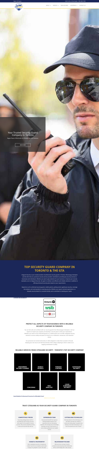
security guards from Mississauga (54, 330)
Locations (73, 5)
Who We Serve (64, 5)
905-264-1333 (81, 1)
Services (56, 5)
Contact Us (82, 5)
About (48, 5)
